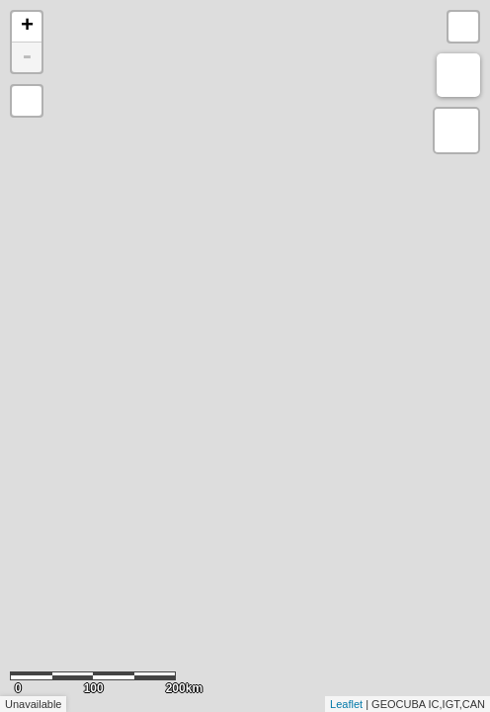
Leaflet (346, 704)
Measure (458, 75)
